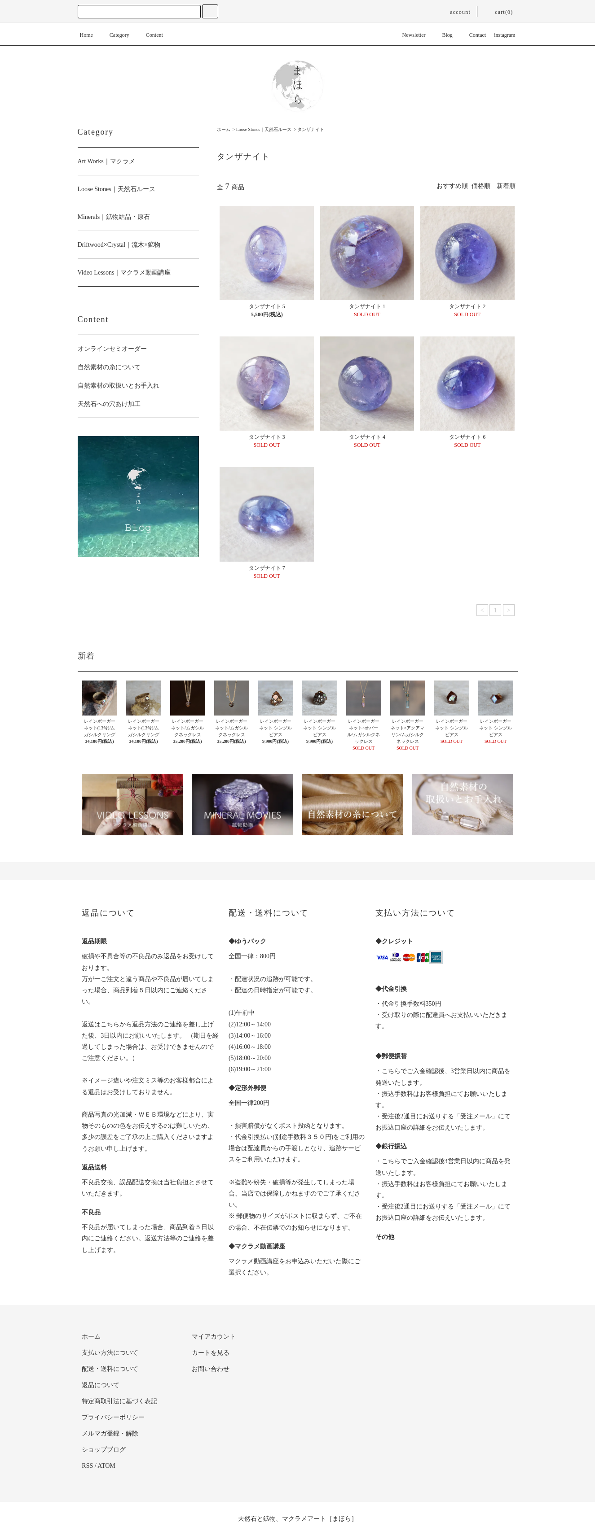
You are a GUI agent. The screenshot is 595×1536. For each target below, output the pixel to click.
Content (149, 35)
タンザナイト (310, 129)
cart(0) (498, 12)
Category (114, 35)
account (455, 12)
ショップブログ (104, 1449)
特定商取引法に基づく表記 (119, 1401)
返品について (100, 1385)
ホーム (223, 129)
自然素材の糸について (109, 367)
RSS (87, 1465)
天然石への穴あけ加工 (109, 404)
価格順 (481, 186)
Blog (442, 35)
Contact (472, 35)
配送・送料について (110, 1369)
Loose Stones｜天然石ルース (264, 129)
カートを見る (210, 1352)
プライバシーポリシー (113, 1417)
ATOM (106, 1465)
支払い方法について (110, 1352)
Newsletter (409, 35)
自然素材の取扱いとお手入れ (118, 385)
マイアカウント (214, 1336)
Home (86, 35)
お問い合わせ (210, 1369)
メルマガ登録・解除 (110, 1433)
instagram (504, 35)
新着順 (506, 186)
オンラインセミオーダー (112, 348)
